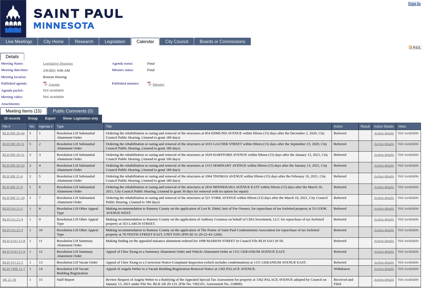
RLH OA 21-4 (12, 219)
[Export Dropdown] (50, 118)
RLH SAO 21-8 (13, 241)
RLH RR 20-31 (13, 144)
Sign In (414, 3)
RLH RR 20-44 (13, 133)
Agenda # (46, 126)
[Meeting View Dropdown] (80, 118)
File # (6, 126)
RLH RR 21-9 (12, 187)
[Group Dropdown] (33, 118)
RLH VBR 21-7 (13, 269)
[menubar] (51, 119)
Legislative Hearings (58, 63)
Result (365, 126)
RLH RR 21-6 (12, 176)
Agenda (53, 84)
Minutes (158, 84)
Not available (53, 90)
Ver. (32, 126)
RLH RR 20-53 (13, 165)
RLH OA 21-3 (12, 230)
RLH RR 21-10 (13, 198)
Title (109, 126)
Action (338, 126)
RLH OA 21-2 (12, 208)
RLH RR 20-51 (13, 155)
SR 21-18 (9, 280)
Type (60, 126)
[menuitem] (12, 118)
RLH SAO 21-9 (13, 252)
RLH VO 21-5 (12, 262)
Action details (384, 133)
